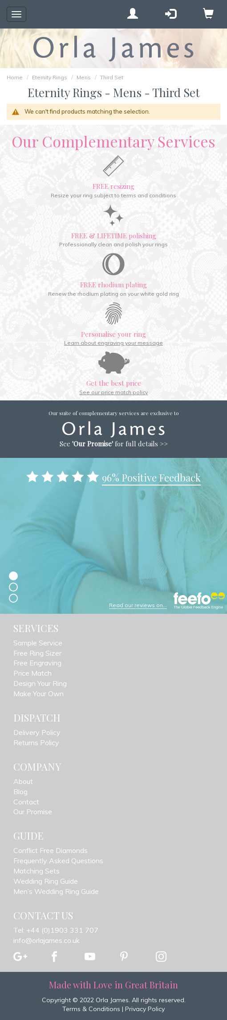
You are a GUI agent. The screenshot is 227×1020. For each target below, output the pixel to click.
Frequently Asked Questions (58, 860)
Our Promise (32, 811)
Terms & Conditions (91, 1009)
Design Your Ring (40, 683)
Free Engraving (37, 662)
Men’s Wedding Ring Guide (56, 891)
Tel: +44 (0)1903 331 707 (55, 930)
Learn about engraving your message (113, 342)
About (23, 781)
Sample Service (37, 642)
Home (15, 77)
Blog (20, 791)
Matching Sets (36, 870)
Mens (84, 77)
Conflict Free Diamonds (50, 850)
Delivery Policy (37, 732)
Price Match (32, 673)
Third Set (111, 77)
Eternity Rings (49, 77)
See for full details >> (114, 443)
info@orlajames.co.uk (46, 940)
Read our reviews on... (138, 605)
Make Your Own (38, 693)
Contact (26, 801)
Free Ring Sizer (37, 653)
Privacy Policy (145, 1009)
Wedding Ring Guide (45, 881)
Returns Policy (36, 742)
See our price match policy (113, 392)
